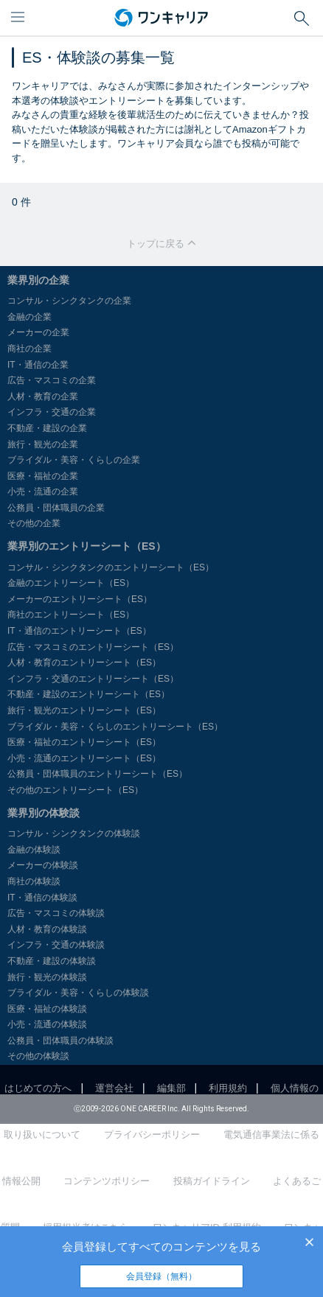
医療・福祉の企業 (42, 476)
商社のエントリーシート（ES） (70, 614)
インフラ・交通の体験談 (56, 945)
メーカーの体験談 (42, 865)
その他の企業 (33, 523)
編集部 (171, 1088)
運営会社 (114, 1088)
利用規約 (228, 1088)
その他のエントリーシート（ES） (75, 790)
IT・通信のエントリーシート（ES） (79, 631)
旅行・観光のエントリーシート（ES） (84, 710)
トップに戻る (161, 243)
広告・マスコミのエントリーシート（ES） (92, 647)
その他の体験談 (38, 1056)
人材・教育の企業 (42, 396)
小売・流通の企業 (42, 491)
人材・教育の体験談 (47, 929)
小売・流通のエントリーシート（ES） (84, 758)
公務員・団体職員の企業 (56, 508)
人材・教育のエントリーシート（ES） (84, 662)
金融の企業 (29, 317)
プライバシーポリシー (152, 1134)
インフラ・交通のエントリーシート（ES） (92, 679)
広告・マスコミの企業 (51, 380)
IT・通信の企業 (38, 365)
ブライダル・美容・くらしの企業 (73, 460)
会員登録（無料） (161, 1276)
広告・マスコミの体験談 (56, 913)
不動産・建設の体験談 (51, 961)
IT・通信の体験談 (42, 897)
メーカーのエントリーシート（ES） (79, 599)
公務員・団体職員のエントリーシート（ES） (97, 774)
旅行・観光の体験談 (47, 977)
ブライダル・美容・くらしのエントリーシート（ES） (115, 726)
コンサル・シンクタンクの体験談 (73, 833)
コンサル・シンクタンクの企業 (69, 301)
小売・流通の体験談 (47, 1024)
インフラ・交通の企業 (51, 412)
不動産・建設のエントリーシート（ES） (88, 694)
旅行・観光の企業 (42, 444)
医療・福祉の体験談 (47, 1009)
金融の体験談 (33, 850)
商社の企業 (29, 348)
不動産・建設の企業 (47, 428)
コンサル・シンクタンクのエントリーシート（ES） (110, 567)
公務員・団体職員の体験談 (60, 1040)
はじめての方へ (38, 1088)
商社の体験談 (33, 881)
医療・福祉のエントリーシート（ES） (84, 742)
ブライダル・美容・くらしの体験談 (78, 992)
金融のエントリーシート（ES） (70, 583)
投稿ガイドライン (211, 1180)
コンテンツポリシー (106, 1180)
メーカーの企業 (38, 332)
